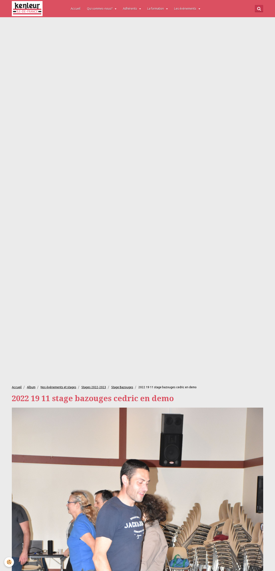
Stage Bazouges (122, 387)
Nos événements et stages (58, 387)
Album (31, 387)
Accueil (76, 8)
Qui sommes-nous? (100, 8)
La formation (156, 8)
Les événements (185, 8)
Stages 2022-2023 (93, 387)
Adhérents (130, 8)
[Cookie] (9, 562)
